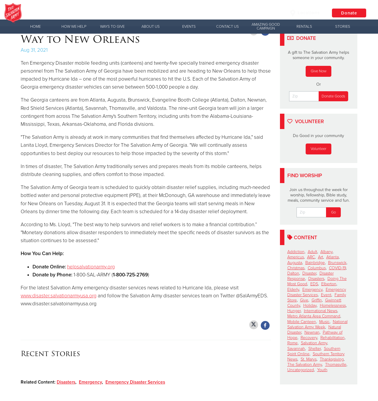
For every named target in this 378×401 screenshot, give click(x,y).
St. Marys (309, 359)
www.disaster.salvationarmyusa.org (59, 296)
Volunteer (318, 148)
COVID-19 (337, 267)
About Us (150, 26)
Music (324, 321)
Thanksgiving (332, 359)
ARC (311, 257)
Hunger (294, 310)
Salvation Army (314, 342)
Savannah (296, 348)
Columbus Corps (89, 13)
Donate (348, 13)
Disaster (309, 273)
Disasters (66, 382)
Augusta (294, 262)
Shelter (314, 348)
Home (35, 26)
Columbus (317, 267)
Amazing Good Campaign (266, 26)
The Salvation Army (304, 364)
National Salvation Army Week (317, 324)
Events (189, 26)
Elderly (293, 289)
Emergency (90, 382)
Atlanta (332, 257)
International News (320, 310)
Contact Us (227, 26)
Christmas (295, 267)
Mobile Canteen (301, 321)
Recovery (309, 337)
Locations (304, 13)
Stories (342, 26)
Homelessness (333, 305)
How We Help (73, 26)
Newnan (312, 332)
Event (326, 294)
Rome (292, 342)
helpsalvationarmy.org (91, 267)
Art (320, 257)
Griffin (317, 300)
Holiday (310, 305)
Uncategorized (300, 369)
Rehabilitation (332, 337)
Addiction (295, 251)
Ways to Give (112, 26)
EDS (314, 283)
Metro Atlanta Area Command (313, 316)
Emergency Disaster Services (135, 382)
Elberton (328, 283)
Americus (295, 257)
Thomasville (335, 364)
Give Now (318, 71)
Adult (312, 251)
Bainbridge (315, 262)
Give (304, 300)
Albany (326, 251)
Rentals (304, 26)
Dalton (293, 273)
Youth (322, 369)
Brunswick (337, 262)
